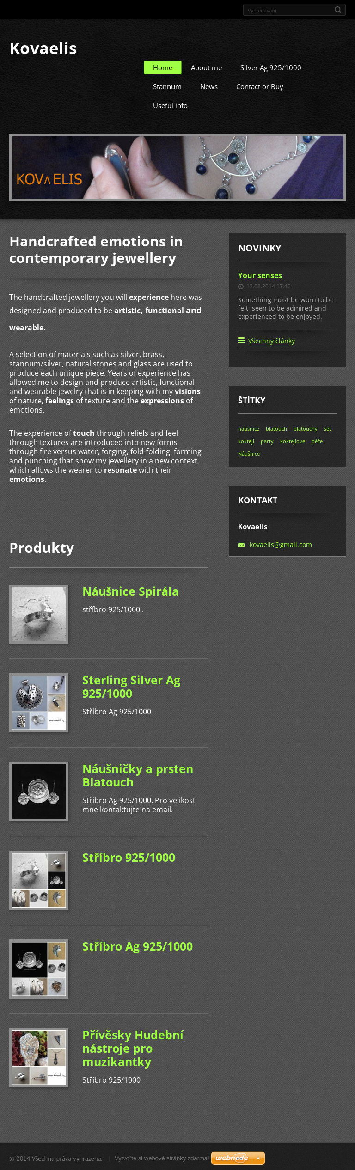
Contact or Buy (259, 85)
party (267, 439)
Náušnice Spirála (130, 589)
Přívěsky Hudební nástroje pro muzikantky (133, 1046)
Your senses (260, 274)
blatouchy (306, 427)
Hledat (338, 10)
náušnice (248, 427)
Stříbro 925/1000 (128, 856)
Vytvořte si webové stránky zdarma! (162, 1156)
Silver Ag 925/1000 (270, 66)
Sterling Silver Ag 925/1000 (131, 685)
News (209, 85)
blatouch (276, 427)
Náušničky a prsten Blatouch (137, 773)
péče (317, 439)
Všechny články (271, 339)
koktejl (246, 439)
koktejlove (292, 439)
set (327, 427)
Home (162, 66)
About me (206, 66)
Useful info (170, 104)
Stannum (167, 85)
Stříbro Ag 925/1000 (137, 944)
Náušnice (249, 452)
